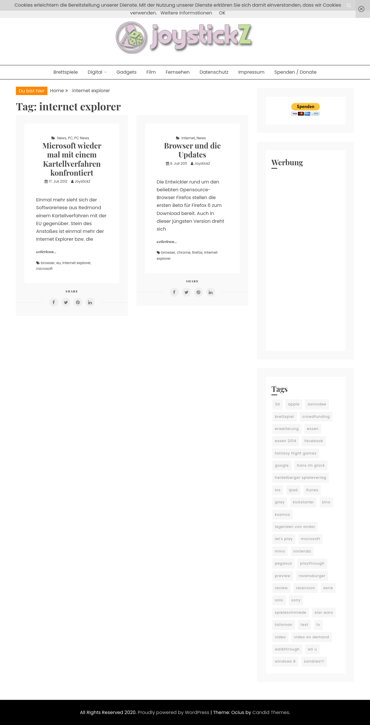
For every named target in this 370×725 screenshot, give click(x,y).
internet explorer (76, 262)
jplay (280, 502)
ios (278, 489)
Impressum (251, 72)
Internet (188, 138)
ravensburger (312, 575)
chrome (183, 252)
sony (296, 600)
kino (326, 502)
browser (48, 262)
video (280, 637)
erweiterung (287, 428)
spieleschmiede (290, 612)
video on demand (311, 637)
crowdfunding (316, 416)
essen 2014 (285, 440)
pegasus (283, 563)
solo (279, 600)
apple (293, 404)
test (304, 624)
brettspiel (284, 416)
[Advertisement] (305, 258)
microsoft (44, 268)
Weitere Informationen (186, 13)
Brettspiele (65, 72)
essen (313, 428)
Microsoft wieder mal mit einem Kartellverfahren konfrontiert (71, 159)
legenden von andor (295, 526)
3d (277, 404)
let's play (284, 538)
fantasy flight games (296, 453)
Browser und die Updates (192, 150)
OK (222, 13)
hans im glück (311, 465)
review (281, 587)
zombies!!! (314, 661)
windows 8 (285, 661)
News (61, 138)
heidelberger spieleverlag (300, 477)
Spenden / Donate (295, 72)
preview (283, 575)
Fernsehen (178, 72)
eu (58, 262)
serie (328, 587)
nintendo (302, 551)
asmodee (317, 404)
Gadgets (126, 72)
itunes (312, 489)
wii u (312, 649)
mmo (280, 551)
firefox (197, 252)
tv (318, 624)
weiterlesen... (46, 251)
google (282, 465)
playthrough (312, 563)
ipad (293, 489)
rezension (305, 587)
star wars (323, 612)
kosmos (282, 514)
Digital (95, 72)
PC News (81, 138)
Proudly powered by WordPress (174, 712)
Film (151, 72)
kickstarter (303, 502)
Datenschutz (213, 72)
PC (70, 138)
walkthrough (287, 649)
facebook (313, 440)
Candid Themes (270, 712)
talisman (284, 624)
